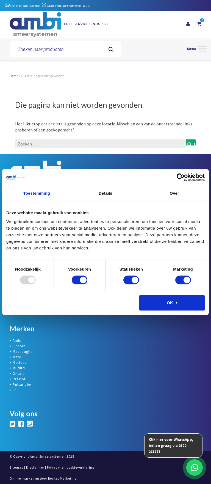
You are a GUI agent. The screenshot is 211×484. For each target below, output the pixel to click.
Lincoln (19, 346)
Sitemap (16, 467)
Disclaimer (35, 467)
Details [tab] (105, 193)
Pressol (19, 379)
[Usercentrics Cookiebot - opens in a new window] (181, 177)
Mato (17, 357)
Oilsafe (18, 373)
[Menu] (197, 49)
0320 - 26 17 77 (83, 5)
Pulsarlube (22, 384)
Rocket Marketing (62, 478)
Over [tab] (174, 193)
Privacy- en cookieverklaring (70, 467)
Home (14, 76)
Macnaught (22, 351)
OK (170, 302)
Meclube (20, 362)
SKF (16, 390)
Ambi (17, 340)
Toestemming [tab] (36, 193)
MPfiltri (19, 368)
